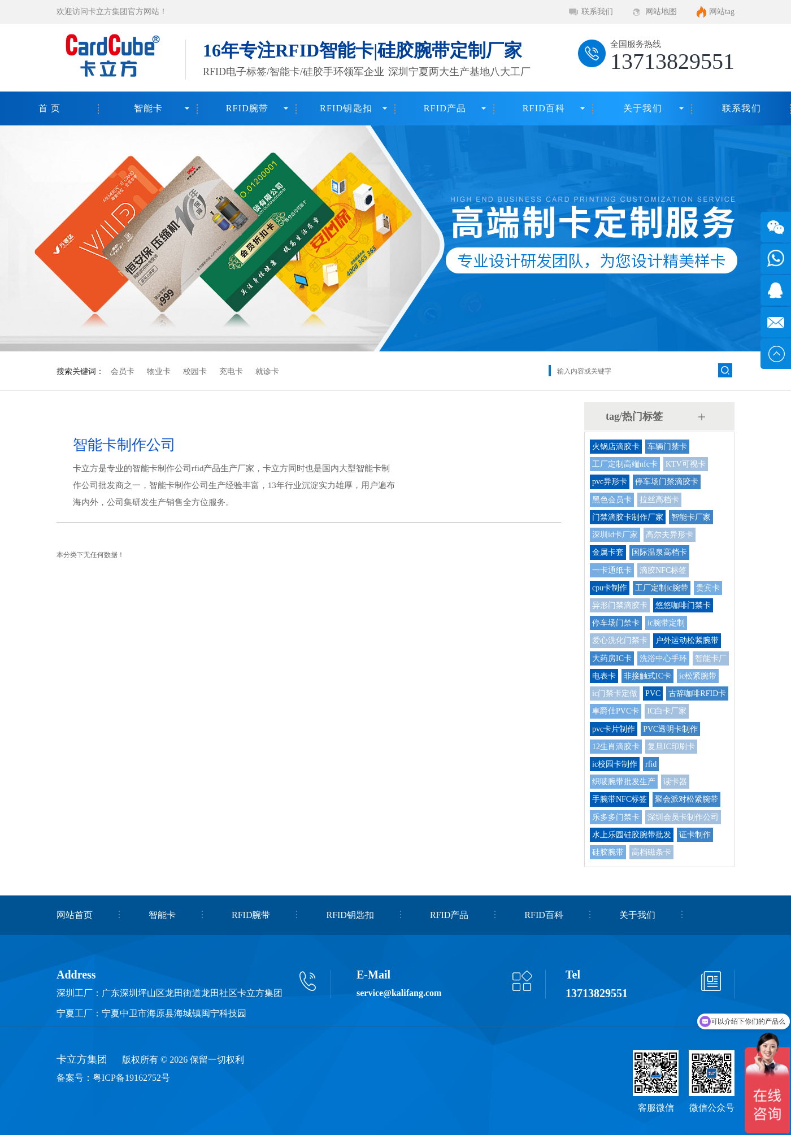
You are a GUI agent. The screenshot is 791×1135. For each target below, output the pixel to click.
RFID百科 (544, 108)
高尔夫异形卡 (669, 534)
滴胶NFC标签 (663, 570)
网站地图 (661, 11)
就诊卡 (267, 371)
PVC (652, 693)
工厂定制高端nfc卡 (625, 464)
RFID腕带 (247, 108)
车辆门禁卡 (667, 446)
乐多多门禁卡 (616, 817)
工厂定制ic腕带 (661, 588)
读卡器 (675, 781)
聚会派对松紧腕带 (686, 799)
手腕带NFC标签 (619, 799)
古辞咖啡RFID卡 (697, 693)
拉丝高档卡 (659, 499)
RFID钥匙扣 (346, 108)
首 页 (49, 108)
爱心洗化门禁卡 (619, 640)
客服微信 (656, 1107)
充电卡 (231, 371)
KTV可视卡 (686, 464)
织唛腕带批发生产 (623, 781)
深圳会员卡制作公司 (683, 817)
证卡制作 (695, 834)
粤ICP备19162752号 (131, 1077)
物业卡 (159, 371)
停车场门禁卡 (616, 623)
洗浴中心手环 (663, 658)
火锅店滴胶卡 (616, 446)
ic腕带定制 (666, 623)
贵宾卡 (708, 588)
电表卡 (604, 676)
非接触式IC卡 (647, 676)
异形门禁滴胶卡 (619, 605)
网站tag (721, 11)
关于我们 (642, 108)
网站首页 (74, 915)
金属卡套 (608, 552)
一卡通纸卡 (612, 570)
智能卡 (148, 108)
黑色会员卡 (612, 499)
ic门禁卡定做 (614, 693)
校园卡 (195, 371)
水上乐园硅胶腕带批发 (631, 834)
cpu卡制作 (609, 588)
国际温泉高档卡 (659, 552)
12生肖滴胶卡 (616, 746)
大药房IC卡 (612, 658)
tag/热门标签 (634, 416)
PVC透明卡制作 (670, 729)
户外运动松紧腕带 (687, 640)
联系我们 (597, 11)
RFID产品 (445, 108)
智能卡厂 (711, 658)
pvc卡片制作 (613, 729)
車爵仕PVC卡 (615, 711)
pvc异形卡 (609, 481)
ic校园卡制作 (614, 764)
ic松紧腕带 (697, 676)
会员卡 (122, 371)
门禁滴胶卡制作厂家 (627, 517)
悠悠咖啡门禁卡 (683, 605)
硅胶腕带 (608, 852)
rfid (651, 764)
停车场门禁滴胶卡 (666, 481)
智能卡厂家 (691, 517)
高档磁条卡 (651, 852)
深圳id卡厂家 (615, 534)
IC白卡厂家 (666, 711)
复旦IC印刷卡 (671, 746)
